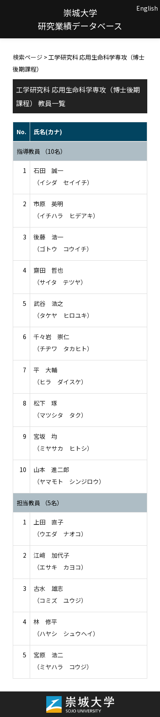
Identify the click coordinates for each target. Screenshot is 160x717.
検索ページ (27, 57)
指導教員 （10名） (41, 151)
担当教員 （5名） (40, 502)
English (147, 8)
